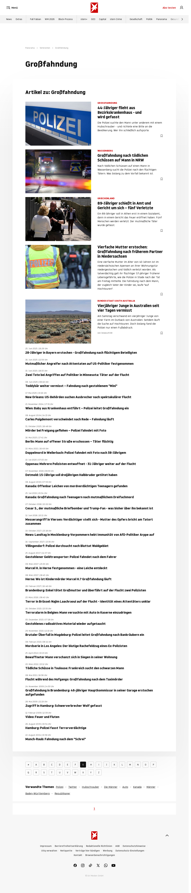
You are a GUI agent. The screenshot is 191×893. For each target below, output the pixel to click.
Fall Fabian (35, 19)
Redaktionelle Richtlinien (99, 846)
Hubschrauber (90, 786)
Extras (19, 19)
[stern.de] (94, 8)
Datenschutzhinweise (134, 846)
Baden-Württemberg (37, 793)
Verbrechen (45, 48)
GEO (93, 19)
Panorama (161, 19)
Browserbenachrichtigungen (100, 855)
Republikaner (62, 793)
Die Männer (110, 786)
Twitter (72, 786)
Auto (125, 786)
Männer (150, 786)
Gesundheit (176, 19)
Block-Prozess (65, 19)
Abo (169, 7)
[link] (181, 7)
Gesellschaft (136, 19)
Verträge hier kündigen (87, 850)
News (9, 19)
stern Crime (116, 19)
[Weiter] (182, 19)
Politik (149, 19)
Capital (102, 19)
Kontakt (78, 855)
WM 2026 (50, 19)
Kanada (137, 786)
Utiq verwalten (49, 850)
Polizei (59, 786)
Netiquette (66, 850)
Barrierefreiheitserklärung (69, 846)
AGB (117, 846)
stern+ (84, 19)
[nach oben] (167, 835)
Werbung (107, 850)
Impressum (46, 846)
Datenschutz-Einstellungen (130, 850)
